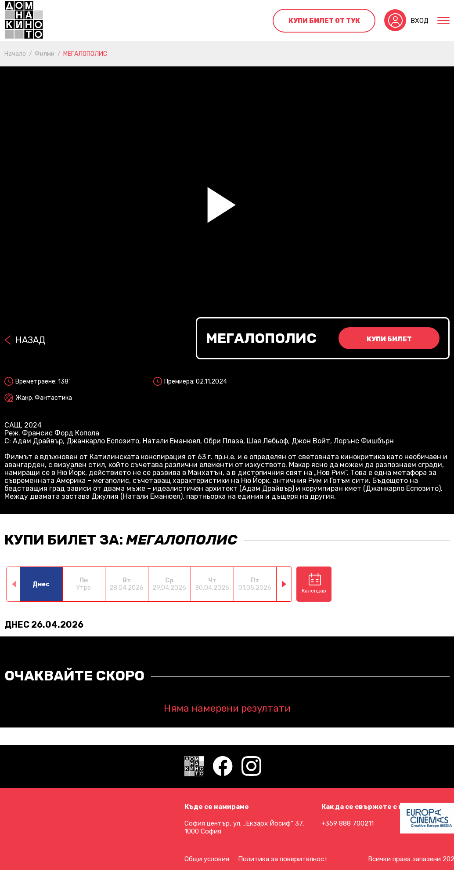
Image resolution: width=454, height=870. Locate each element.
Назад (30, 340)
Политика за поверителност (283, 859)
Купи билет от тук (324, 21)
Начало (15, 54)
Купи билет (389, 339)
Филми (44, 54)
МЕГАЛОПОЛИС (85, 54)
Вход (420, 21)
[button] (284, 584)
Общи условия (206, 859)
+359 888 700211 (347, 823)
